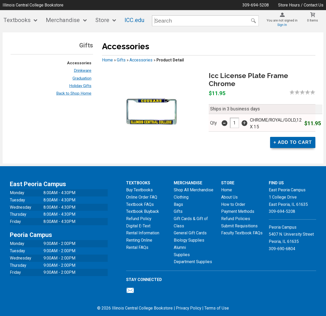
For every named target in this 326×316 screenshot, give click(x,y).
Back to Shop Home (73, 93)
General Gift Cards (190, 232)
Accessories (79, 63)
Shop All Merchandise (193, 189)
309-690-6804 (282, 248)
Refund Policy (138, 218)
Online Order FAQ (141, 197)
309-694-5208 (255, 5)
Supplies (182, 254)
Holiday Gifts (80, 85)
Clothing (181, 197)
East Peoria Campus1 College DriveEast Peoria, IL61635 (288, 197)
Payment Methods (237, 211)
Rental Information (142, 232)
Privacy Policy (188, 308)
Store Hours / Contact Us (300, 5)
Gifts (121, 60)
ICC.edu (134, 20)
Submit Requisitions (239, 225)
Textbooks (17, 20)
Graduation (82, 78)
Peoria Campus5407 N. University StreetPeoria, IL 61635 (291, 234)
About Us (229, 197)
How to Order (233, 204)
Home (107, 60)
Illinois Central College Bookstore (33, 5)
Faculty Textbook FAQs (242, 232)
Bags (178, 204)
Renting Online (139, 240)
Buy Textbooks (139, 189)
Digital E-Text (138, 225)
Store (102, 20)
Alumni (180, 247)
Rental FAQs (137, 247)
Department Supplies (193, 261)
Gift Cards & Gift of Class (191, 222)
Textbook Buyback (142, 211)
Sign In (282, 25)
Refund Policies (235, 218)
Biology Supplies (189, 240)
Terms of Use (216, 308)
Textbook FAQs (140, 204)
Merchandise (63, 20)
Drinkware (82, 70)
